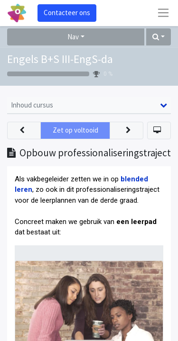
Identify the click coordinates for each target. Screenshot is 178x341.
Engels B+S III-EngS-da (60, 59)
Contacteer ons (67, 12)
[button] (158, 37)
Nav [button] (73, 36)
